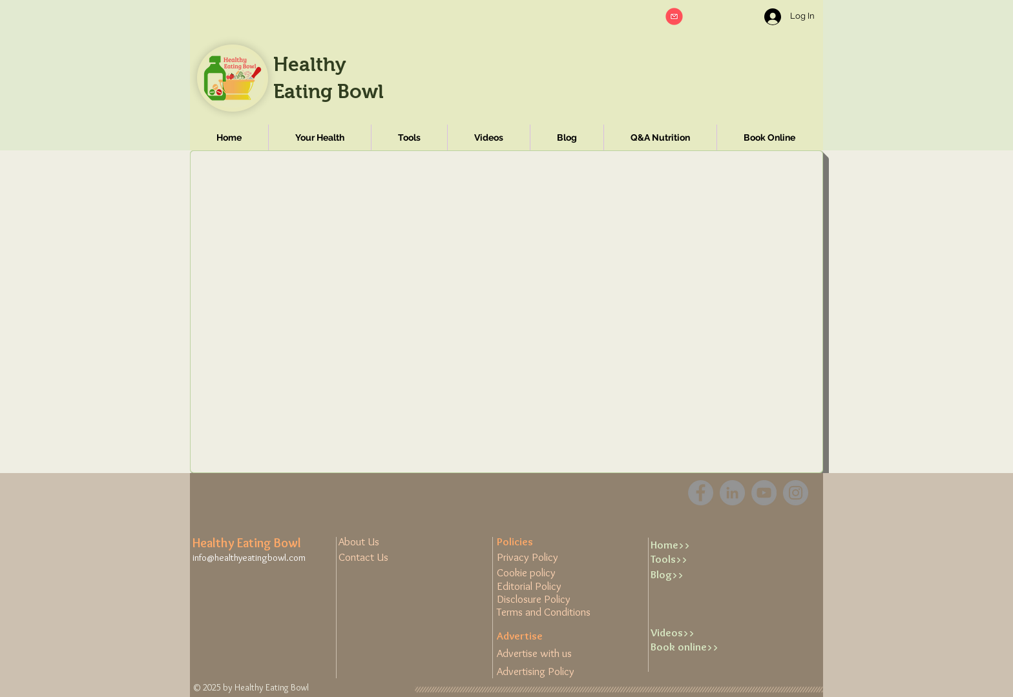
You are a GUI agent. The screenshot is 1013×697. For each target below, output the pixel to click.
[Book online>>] (691, 647)
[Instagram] (795, 492)
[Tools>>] (691, 559)
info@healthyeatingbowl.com (249, 557)
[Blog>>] (691, 575)
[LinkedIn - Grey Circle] (732, 492)
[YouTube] (764, 492)
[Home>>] (691, 545)
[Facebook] (700, 492)
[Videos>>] (691, 633)
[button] (674, 16)
